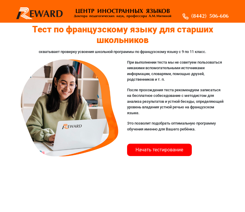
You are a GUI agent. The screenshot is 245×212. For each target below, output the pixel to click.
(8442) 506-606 (210, 16)
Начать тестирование (160, 150)
